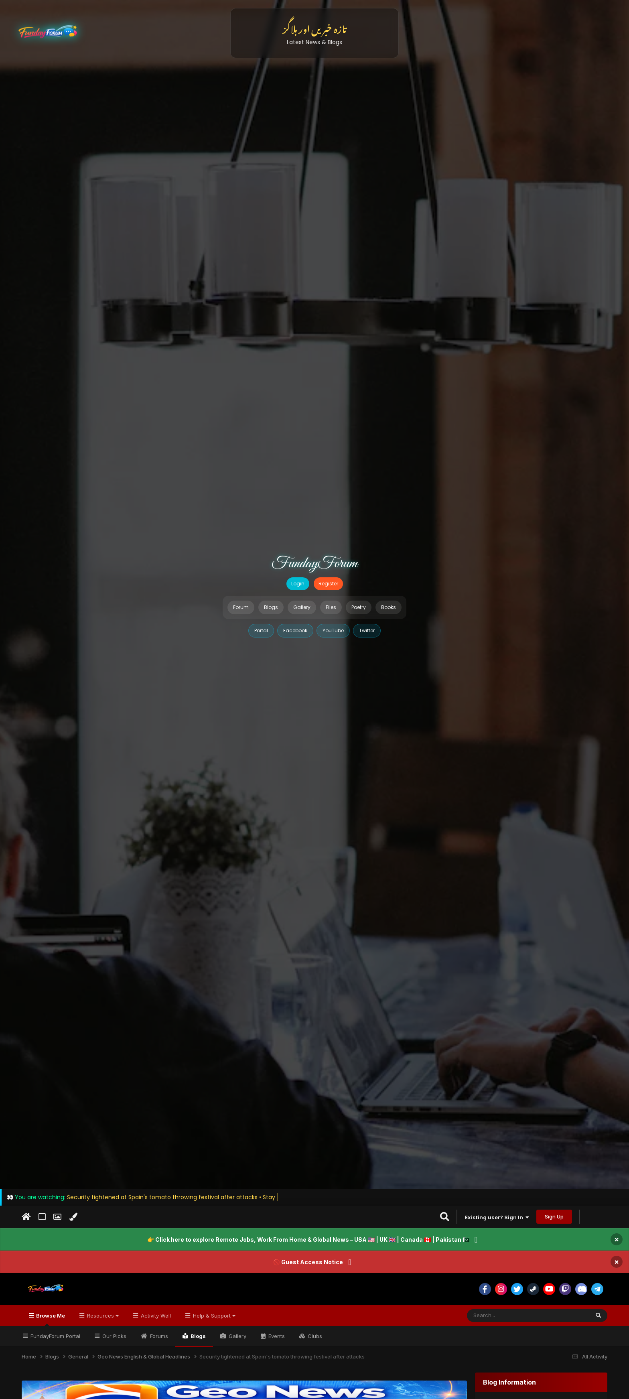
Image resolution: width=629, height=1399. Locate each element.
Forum (241, 607)
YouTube (333, 630)
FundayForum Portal (54, 1336)
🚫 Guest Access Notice (308, 1262)
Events (276, 1336)
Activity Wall (155, 1315)
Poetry (358, 607)
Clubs (314, 1336)
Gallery (301, 607)
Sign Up (554, 1216)
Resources (102, 1315)
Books (388, 607)
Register (328, 583)
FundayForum (314, 564)
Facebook (295, 630)
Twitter (367, 630)
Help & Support (213, 1315)
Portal (261, 630)
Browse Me (50, 1319)
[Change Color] (73, 1217)
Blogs (271, 607)
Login (297, 583)
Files (331, 607)
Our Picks (113, 1336)
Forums (158, 1336)
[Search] (508, 1315)
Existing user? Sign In (497, 1217)
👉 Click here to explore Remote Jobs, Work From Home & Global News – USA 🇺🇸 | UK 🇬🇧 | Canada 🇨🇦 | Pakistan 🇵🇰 (308, 1239)
